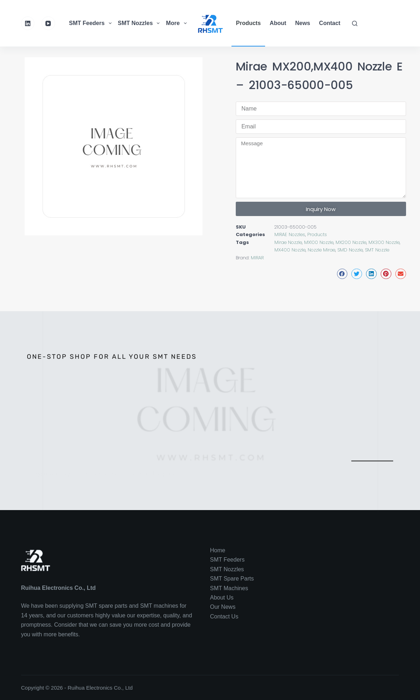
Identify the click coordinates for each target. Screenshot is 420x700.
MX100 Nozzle (318, 242)
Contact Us (224, 616)
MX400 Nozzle (290, 249)
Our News (222, 607)
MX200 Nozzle (351, 242)
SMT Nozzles (139, 23)
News (302, 23)
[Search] (354, 23)
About (278, 23)
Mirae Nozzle (288, 242)
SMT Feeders (91, 23)
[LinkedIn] (28, 23)
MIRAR (257, 257)
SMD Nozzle (350, 249)
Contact (330, 23)
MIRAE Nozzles (289, 234)
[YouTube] (48, 23)
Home (217, 550)
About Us (222, 597)
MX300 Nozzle (384, 242)
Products (248, 23)
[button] (342, 274)
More (177, 23)
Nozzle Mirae (321, 249)
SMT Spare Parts (232, 579)
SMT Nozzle (377, 249)
